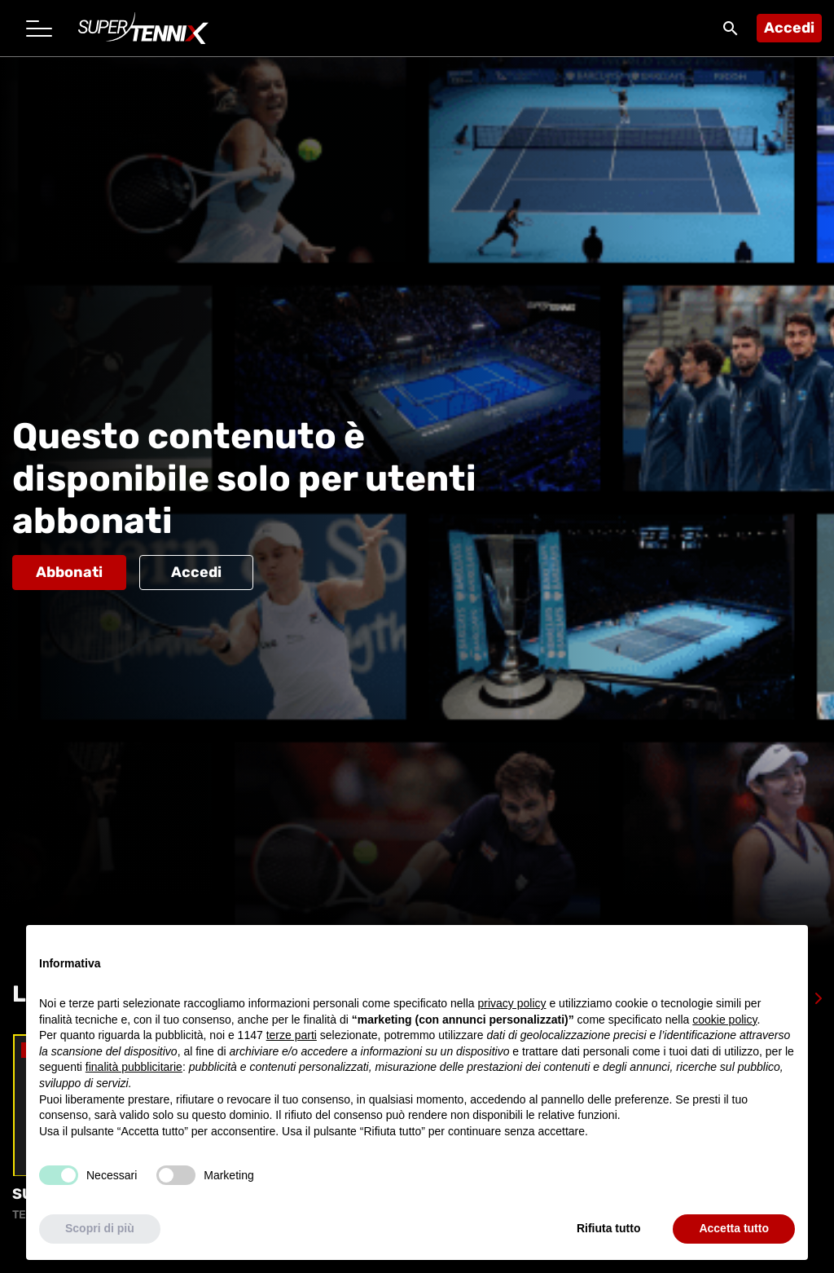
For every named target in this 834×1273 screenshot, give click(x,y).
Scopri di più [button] (99, 1228)
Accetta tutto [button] (734, 1228)
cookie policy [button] (724, 1019)
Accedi (789, 28)
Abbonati (69, 572)
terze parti (291, 1035)
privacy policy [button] (512, 1003)
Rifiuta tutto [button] (609, 1228)
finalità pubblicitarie (134, 1066)
